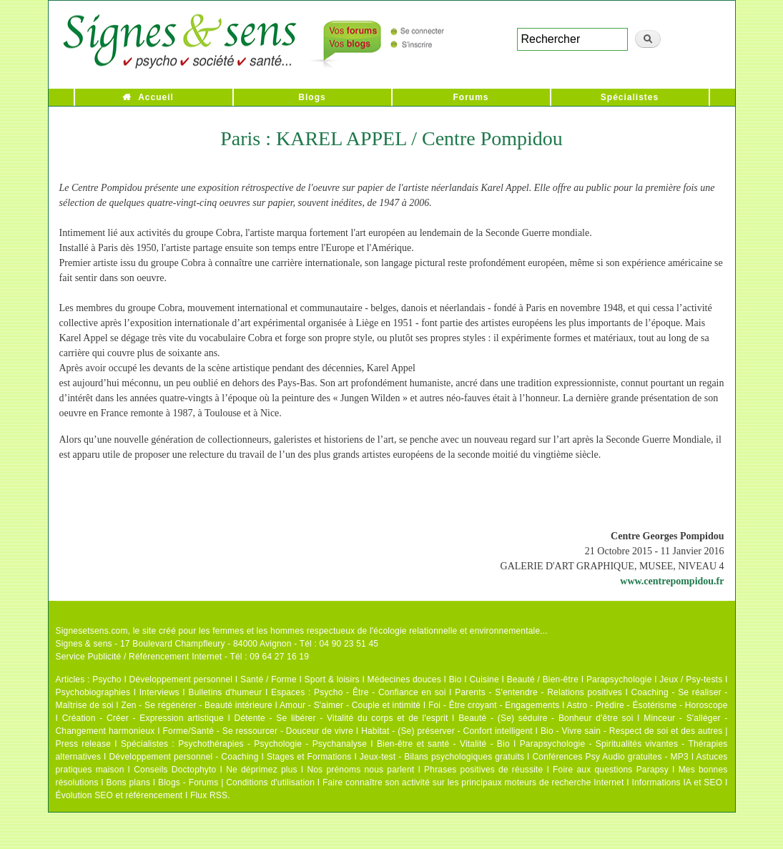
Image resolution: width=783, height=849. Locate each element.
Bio (455, 679)
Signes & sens (84, 644)
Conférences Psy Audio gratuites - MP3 (610, 757)
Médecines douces (404, 679)
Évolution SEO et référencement (119, 795)
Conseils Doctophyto (175, 770)
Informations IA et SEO (676, 782)
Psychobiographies (93, 692)
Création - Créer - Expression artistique (143, 718)
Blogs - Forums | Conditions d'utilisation (236, 782)
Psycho (107, 679)
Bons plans (128, 782)
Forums (470, 97)
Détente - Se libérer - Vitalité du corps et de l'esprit (341, 718)
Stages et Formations (309, 757)
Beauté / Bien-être (542, 679)
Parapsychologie (619, 679)
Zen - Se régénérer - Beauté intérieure (196, 705)
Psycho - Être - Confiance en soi (380, 692)
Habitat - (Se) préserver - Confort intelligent (447, 731)
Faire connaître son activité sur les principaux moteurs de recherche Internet (473, 782)
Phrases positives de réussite (483, 770)
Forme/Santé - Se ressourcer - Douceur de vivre (258, 731)
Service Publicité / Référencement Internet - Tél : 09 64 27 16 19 (183, 657)
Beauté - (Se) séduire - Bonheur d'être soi (545, 718)
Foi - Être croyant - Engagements (493, 705)
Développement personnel (181, 679)
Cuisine (483, 679)
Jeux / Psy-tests (690, 679)
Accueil (156, 97)
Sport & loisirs (332, 679)
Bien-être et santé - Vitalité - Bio (443, 744)
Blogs (311, 97)
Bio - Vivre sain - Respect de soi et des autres (632, 731)
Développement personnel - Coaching (184, 757)
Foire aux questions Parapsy (611, 770)
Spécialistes (630, 97)
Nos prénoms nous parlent (360, 770)
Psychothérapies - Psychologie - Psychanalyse (272, 744)
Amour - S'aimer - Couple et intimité (350, 705)
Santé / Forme (268, 679)
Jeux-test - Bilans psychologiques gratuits (442, 757)
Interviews (159, 692)
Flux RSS (208, 795)
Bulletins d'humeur (225, 692)
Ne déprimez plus (261, 770)
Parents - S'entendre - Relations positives (538, 692)
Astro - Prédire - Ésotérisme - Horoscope (646, 705)
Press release (84, 744)
